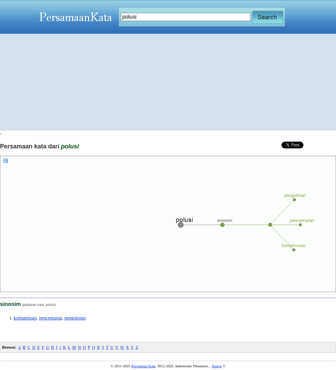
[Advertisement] (168, 82)
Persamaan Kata (143, 366)
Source (217, 366)
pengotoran (75, 318)
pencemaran (50, 318)
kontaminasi (25, 318)
